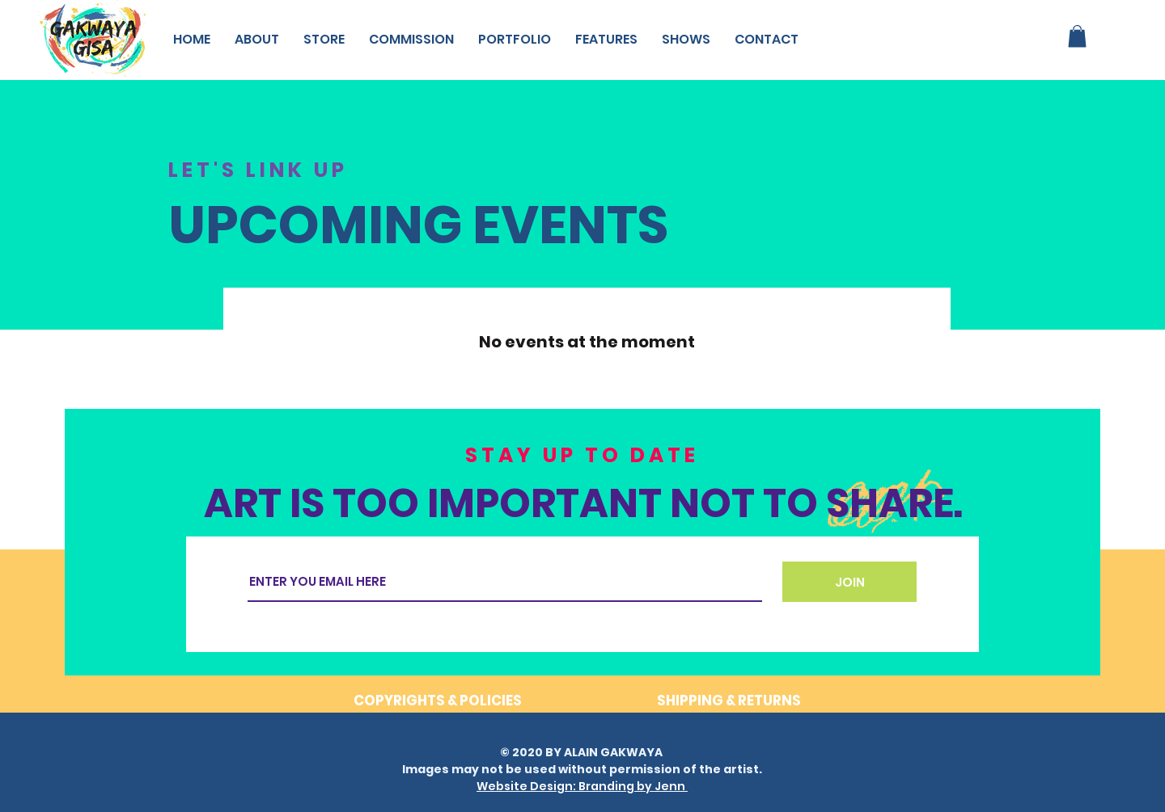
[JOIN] (849, 582)
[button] (1077, 36)
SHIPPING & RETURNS (729, 700)
